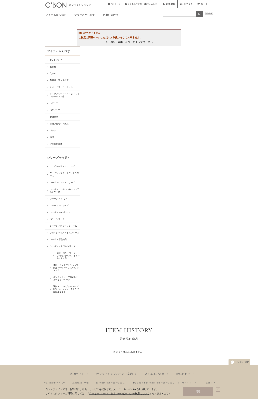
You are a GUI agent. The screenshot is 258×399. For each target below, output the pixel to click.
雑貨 (52, 137)
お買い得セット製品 (59, 123)
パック (53, 130)
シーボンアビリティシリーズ (63, 225)
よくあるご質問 (135, 4)
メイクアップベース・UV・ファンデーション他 (65, 95)
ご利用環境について (54, 383)
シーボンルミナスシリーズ (62, 182)
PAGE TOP (242, 362)
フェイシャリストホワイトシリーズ (64, 174)
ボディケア (55, 110)
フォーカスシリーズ (59, 205)
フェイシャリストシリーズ (62, 166)
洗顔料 (53, 66)
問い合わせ (152, 4)
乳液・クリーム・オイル (61, 87)
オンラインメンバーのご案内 (114, 374)
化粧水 (53, 73)
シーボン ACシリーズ (60, 198)
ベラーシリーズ (57, 219)
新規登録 (170, 4)
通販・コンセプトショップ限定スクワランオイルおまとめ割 (68, 256)
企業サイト (212, 383)
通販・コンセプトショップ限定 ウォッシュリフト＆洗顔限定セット (66, 289)
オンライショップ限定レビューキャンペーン (65, 278)
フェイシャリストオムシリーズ (64, 232)
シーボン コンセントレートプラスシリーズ (65, 190)
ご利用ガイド (116, 4)
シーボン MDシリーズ (60, 212)
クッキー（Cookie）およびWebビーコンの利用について (119, 393)
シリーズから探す (84, 15)
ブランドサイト (190, 383)
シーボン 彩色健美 (58, 239)
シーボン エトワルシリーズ (62, 246)
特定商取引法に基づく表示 (110, 383)
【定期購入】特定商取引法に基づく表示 (153, 383)
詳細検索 (209, 14)
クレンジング (56, 60)
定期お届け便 (110, 15)
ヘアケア (54, 103)
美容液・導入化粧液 (59, 80)
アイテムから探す (56, 15)
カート (204, 4)
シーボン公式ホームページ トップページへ (129, 42)
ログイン (188, 4)
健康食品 (54, 116)
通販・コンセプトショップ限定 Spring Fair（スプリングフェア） (66, 268)
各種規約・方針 (80, 383)
